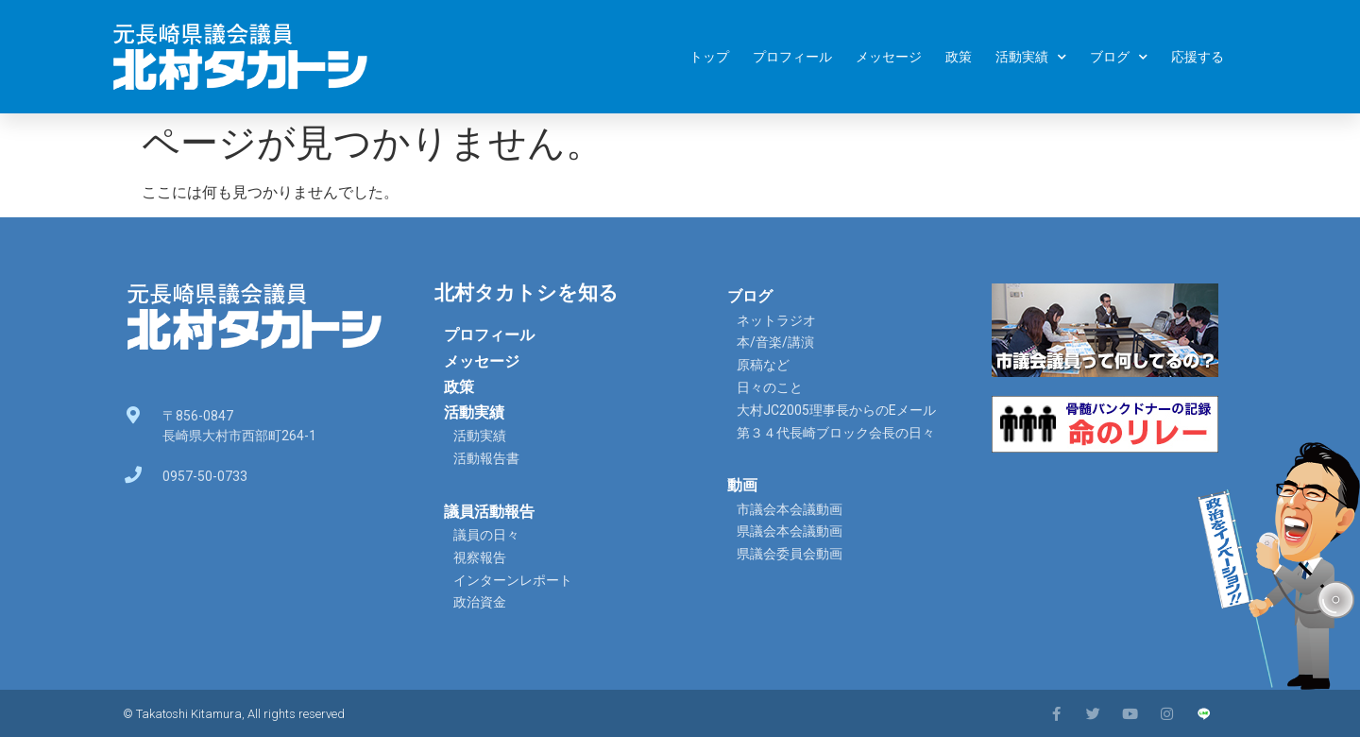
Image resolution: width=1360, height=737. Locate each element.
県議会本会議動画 (789, 531)
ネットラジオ (776, 320)
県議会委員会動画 (789, 553)
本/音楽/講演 (775, 342)
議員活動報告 (489, 512)
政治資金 (479, 601)
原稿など (763, 364)
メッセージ (889, 56)
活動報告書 (486, 458)
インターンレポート (512, 580)
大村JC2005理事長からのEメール (836, 410)
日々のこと (770, 387)
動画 (742, 485)
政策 (958, 56)
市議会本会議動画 (789, 509)
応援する (1197, 56)
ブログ (1119, 57)
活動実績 (1030, 57)
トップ (709, 56)
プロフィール (792, 56)
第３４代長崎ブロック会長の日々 (836, 432)
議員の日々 (486, 534)
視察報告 (479, 557)
